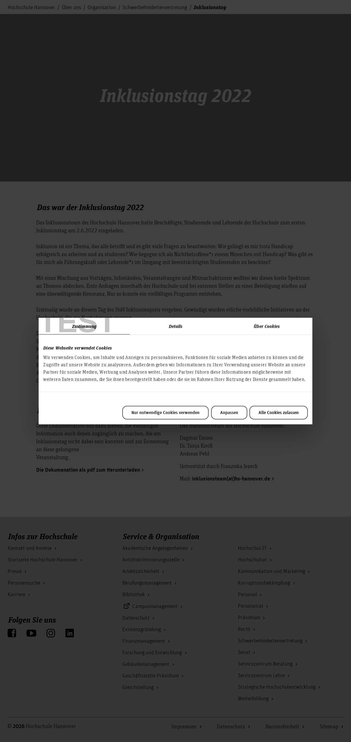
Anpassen (229, 412)
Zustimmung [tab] (84, 326)
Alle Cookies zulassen (279, 412)
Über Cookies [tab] (267, 326)
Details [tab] (175, 326)
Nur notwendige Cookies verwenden (165, 412)
